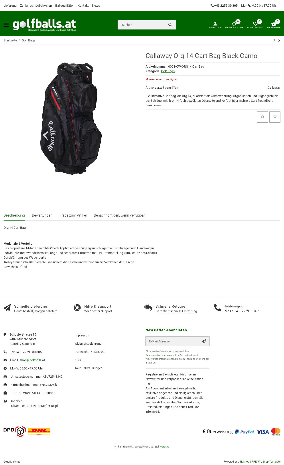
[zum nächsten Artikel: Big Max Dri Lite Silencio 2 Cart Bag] (279, 40)
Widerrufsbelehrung (88, 343)
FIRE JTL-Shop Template (265, 461)
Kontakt (83, 5)
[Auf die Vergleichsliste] (262, 117)
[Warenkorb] (272, 24)
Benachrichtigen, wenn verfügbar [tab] (119, 215)
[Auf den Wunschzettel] (274, 117)
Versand (164, 446)
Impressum (82, 335)
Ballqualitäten (64, 5)
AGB (78, 360)
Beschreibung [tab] (14, 215)
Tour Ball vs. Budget (88, 368)
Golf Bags (168, 71)
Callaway (274, 87)
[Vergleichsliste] (232, 24)
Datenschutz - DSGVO (90, 352)
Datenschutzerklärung (158, 355)
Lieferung (10, 5)
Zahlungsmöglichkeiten (36, 5)
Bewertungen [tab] (42, 215)
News (96, 5)
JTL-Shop (244, 461)
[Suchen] (141, 25)
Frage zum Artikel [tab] (73, 215)
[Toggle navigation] (6, 24)
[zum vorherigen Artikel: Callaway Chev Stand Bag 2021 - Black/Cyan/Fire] (274, 40)
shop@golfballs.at (32, 360)
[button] (253, 24)
